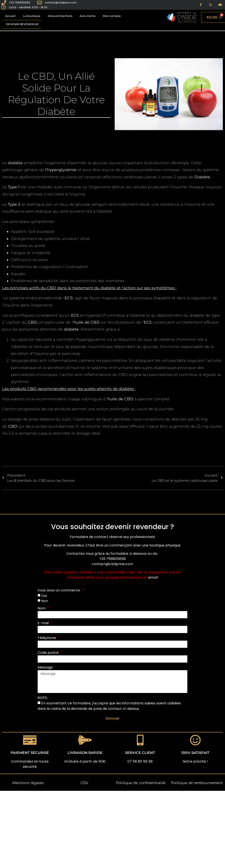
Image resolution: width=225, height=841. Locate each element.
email (153, 577)
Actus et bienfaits (60, 16)
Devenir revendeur (22, 24)
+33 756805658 (112, 558)
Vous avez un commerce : (60, 590)
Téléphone (47, 637)
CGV (84, 783)
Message (46, 667)
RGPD (42, 697)
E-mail (44, 623)
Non (44, 600)
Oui (44, 595)
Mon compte (112, 16)
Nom (42, 608)
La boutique (31, 16)
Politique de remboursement (197, 783)
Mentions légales (28, 783)
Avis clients (87, 16)
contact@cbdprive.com (112, 563)
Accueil (10, 16)
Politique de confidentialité (140, 783)
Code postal (48, 652)
